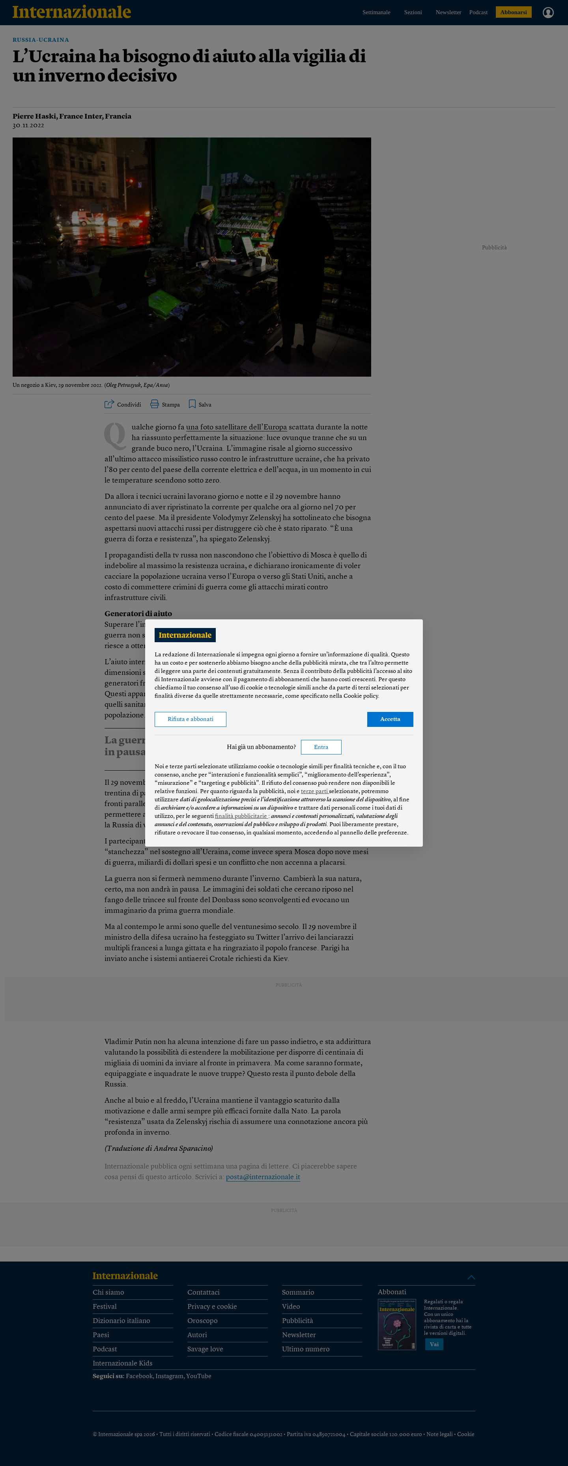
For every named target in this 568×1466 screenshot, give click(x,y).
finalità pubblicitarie (241, 816)
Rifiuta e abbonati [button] (190, 720)
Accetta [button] (390, 720)
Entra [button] (321, 748)
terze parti (315, 792)
